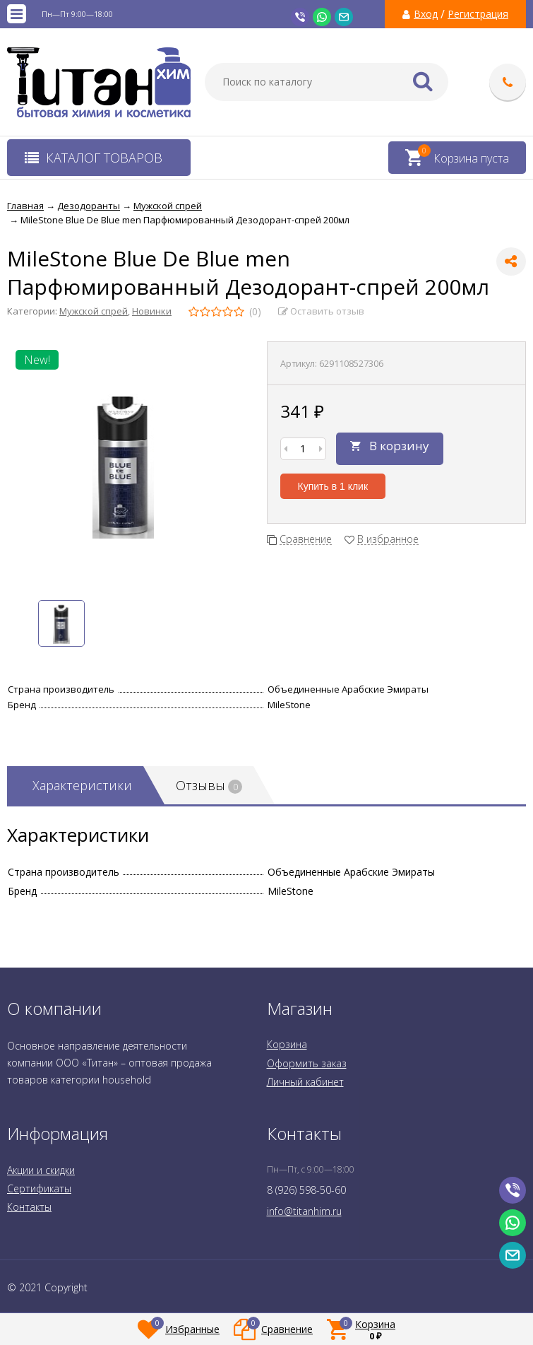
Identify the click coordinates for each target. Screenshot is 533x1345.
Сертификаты (39, 1188)
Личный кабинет (305, 1081)
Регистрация (478, 14)
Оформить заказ (307, 1063)
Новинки (152, 311)
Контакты (29, 1207)
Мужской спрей (93, 311)
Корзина (287, 1044)
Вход (426, 14)
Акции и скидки (41, 1170)
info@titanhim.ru (304, 1211)
